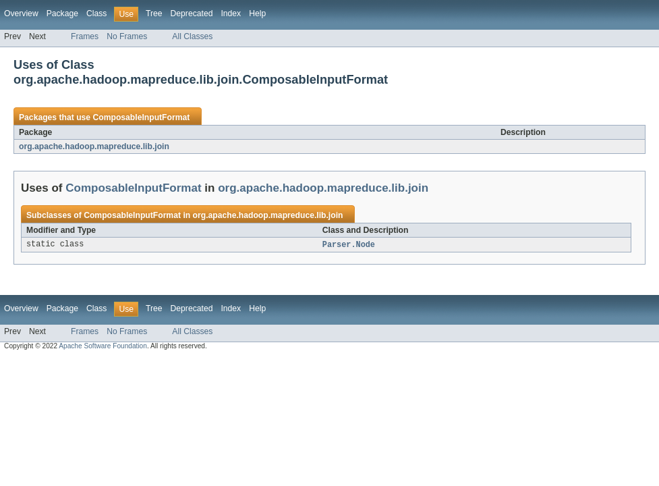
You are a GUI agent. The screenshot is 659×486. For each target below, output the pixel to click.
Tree (154, 13)
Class (96, 13)
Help (257, 13)
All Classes (192, 36)
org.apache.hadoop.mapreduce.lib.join (94, 146)
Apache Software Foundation (103, 346)
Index (231, 13)
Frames (84, 36)
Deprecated (192, 13)
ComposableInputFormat (141, 117)
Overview (21, 13)
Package (62, 13)
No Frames (127, 36)
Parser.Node (348, 245)
